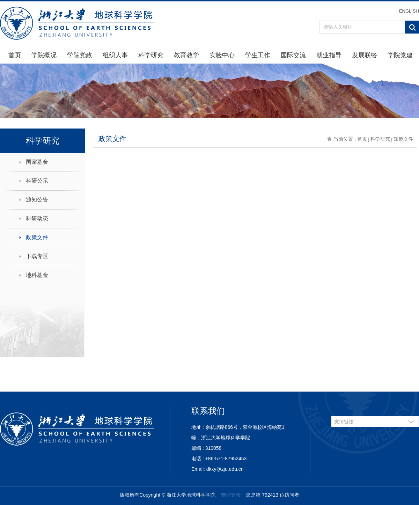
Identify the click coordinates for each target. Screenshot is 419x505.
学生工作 (257, 55)
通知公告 (37, 200)
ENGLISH (409, 11)
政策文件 (37, 237)
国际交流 (293, 55)
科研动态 (37, 218)
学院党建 (400, 55)
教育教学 (186, 55)
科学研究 (150, 55)
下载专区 (37, 256)
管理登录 (231, 495)
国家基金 (37, 162)
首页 (14, 55)
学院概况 (44, 55)
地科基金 (37, 275)
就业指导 (328, 55)
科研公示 (37, 181)
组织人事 (115, 55)
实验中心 (222, 55)
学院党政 (79, 55)
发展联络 (364, 55)
